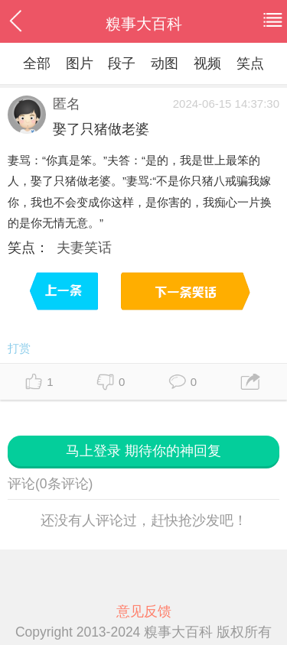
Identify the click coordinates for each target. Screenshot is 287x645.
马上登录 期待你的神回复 (143, 451)
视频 (207, 63)
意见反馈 (143, 611)
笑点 (250, 63)
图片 (79, 63)
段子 (121, 63)
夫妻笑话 (84, 247)
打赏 (19, 348)
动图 (164, 63)
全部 (37, 63)
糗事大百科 (144, 23)
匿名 (66, 104)
